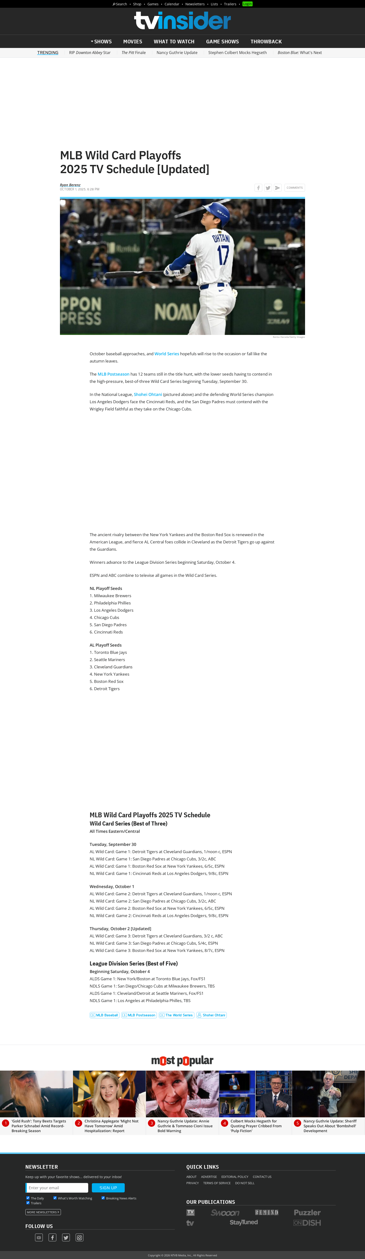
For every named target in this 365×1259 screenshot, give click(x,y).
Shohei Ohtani (148, 394)
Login (247, 3)
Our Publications (210, 1201)
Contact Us (262, 1176)
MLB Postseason (114, 374)
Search (121, 4)
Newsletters (195, 4)
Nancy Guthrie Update (177, 52)
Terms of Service (217, 1183)
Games (153, 4)
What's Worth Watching (75, 1198)
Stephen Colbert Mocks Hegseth (237, 52)
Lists (214, 4)
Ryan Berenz (70, 184)
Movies (132, 41)
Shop (137, 4)
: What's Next (300, 52)
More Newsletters (42, 1212)
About (191, 1176)
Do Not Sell (245, 1183)
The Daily (37, 1198)
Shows (103, 41)
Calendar (172, 4)
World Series (166, 353)
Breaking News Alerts (121, 1198)
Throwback (266, 41)
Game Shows (222, 41)
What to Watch (174, 41)
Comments (295, 187)
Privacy (192, 1183)
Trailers (230, 4)
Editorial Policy (234, 1176)
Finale (134, 52)
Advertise (209, 1176)
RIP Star (90, 52)
